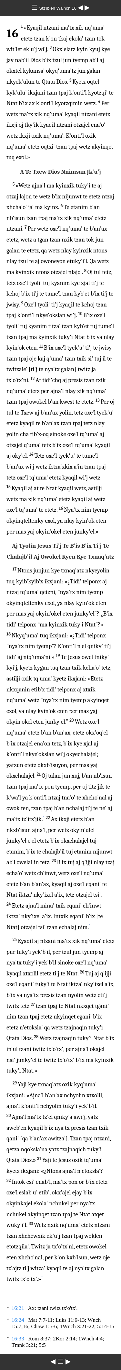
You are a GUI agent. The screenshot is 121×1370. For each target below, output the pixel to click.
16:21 (18, 1308)
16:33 (18, 1339)
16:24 (18, 1320)
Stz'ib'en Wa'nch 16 (58, 8)
